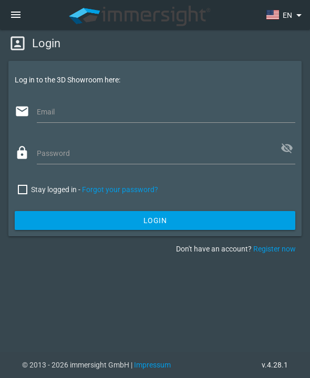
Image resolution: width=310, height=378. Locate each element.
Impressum (152, 365)
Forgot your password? (120, 189)
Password (53, 153)
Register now (274, 249)
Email (46, 112)
